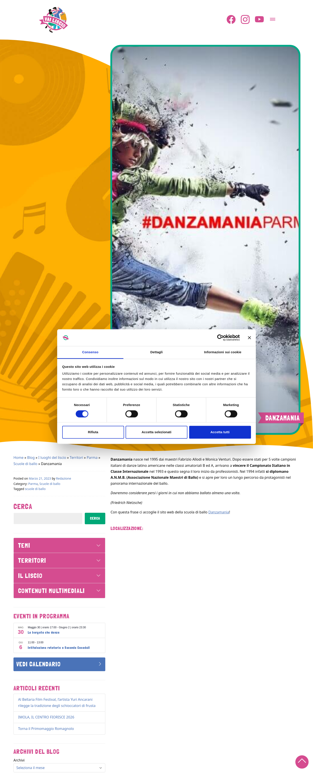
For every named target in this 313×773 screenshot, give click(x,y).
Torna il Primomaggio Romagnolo (46, 728)
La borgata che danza (44, 632)
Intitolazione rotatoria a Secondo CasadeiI (59, 648)
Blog (31, 457)
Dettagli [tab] (156, 352)
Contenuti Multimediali (51, 590)
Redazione (63, 478)
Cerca (22, 506)
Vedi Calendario (38, 664)
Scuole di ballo (25, 463)
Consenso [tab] (90, 352)
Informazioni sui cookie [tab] (222, 352)
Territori (76, 457)
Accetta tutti (220, 432)
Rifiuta (93, 432)
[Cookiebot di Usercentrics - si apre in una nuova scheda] (220, 337)
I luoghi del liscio (52, 457)
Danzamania (218, 512)
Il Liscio (30, 575)
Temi (24, 545)
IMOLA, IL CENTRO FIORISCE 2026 (46, 717)
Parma (92, 457)
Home (18, 457)
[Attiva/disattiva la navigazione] (272, 18)
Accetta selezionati (156, 432)
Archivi (19, 760)
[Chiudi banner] (249, 337)
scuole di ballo (35, 489)
